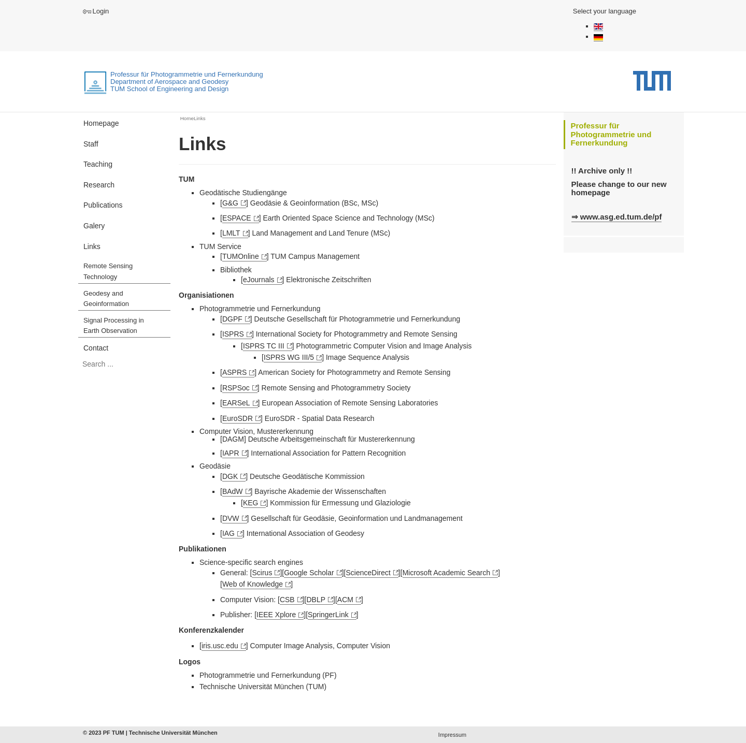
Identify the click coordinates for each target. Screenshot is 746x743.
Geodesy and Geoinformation (106, 298)
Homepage (101, 123)
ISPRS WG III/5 (289, 357)
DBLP (315, 599)
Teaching (97, 164)
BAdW (232, 491)
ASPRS (234, 372)
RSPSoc (236, 388)
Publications (103, 205)
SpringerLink (328, 614)
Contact (95, 348)
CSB (287, 599)
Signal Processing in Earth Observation (113, 325)
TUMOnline (240, 256)
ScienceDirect (368, 573)
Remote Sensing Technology (108, 271)
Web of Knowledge (252, 584)
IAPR (230, 453)
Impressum (452, 735)
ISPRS (233, 334)
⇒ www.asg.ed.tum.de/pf (616, 216)
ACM (345, 599)
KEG (251, 503)
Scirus (262, 573)
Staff (90, 144)
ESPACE (236, 218)
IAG (228, 533)
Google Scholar (309, 573)
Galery (94, 226)
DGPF (232, 319)
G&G (230, 203)
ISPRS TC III (263, 346)
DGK (230, 476)
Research (98, 185)
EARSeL (236, 403)
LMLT (231, 233)
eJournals (259, 279)
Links (92, 246)
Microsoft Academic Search (447, 573)
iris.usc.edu (220, 646)
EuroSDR (237, 418)
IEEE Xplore (276, 614)
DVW (230, 518)
